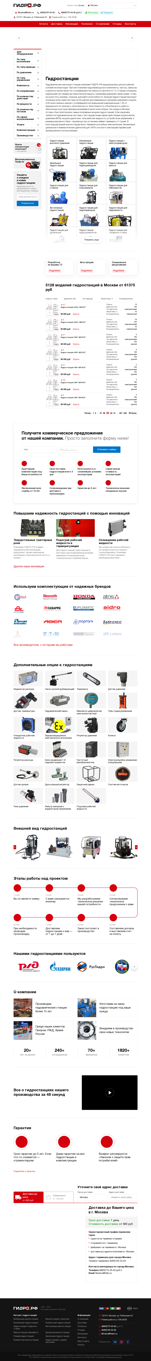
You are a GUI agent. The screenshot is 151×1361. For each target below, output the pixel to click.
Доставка (56, 24)
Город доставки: (85, 1192)
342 (125, 413)
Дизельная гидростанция (57, 1336)
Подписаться (27, 203)
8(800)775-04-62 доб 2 (71, 13)
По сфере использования (25, 118)
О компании (102, 24)
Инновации (72, 24)
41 (114, 413)
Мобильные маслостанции (26, 1319)
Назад (87, 413)
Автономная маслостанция (58, 1326)
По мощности (24, 104)
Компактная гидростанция (58, 1323)
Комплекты (23, 86)
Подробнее (54, 271)
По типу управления (23, 79)
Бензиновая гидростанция (26, 1323)
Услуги (20, 125)
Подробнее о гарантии (24, 1171)
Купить (76, 314)
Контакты (130, 24)
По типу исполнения (23, 61)
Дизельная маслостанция (57, 1332)
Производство (25, 136)
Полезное (86, 24)
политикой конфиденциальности (108, 1357)
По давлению (24, 73)
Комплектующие (26, 130)
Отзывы (117, 24)
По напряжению (25, 91)
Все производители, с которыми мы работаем (43, 645)
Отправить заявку (106, 450)
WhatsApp (93, 13)
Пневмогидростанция (24, 1336)
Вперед (132, 413)
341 (120, 413)
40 (111, 413)
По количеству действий (25, 98)
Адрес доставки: (116, 1192)
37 (101, 413)
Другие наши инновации (29, 566)
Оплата (43, 24)
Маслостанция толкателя (57, 1319)
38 (104, 413)
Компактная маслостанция (26, 1340)
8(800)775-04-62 (112, 1326)
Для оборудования (25, 53)
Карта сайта (83, 1341)
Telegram (108, 13)
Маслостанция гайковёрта (26, 1332)
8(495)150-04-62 (47, 13)
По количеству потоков (25, 111)
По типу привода (26, 67)
